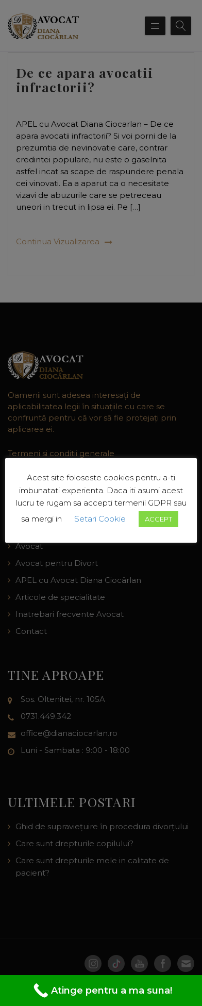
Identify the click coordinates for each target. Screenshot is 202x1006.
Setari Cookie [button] (100, 519)
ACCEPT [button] (158, 519)
